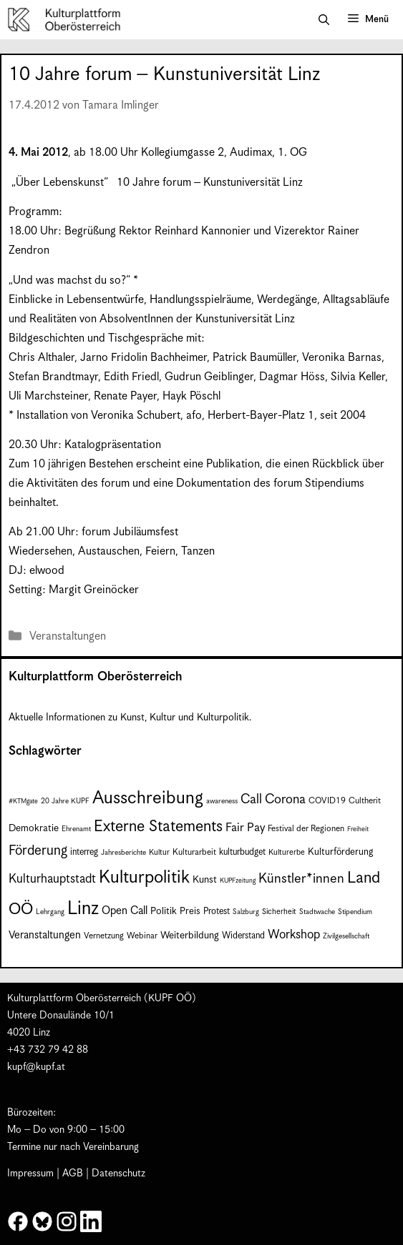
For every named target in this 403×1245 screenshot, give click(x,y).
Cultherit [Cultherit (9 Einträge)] (365, 800)
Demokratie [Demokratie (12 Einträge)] (34, 828)
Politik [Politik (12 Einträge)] (163, 911)
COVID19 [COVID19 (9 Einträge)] (327, 800)
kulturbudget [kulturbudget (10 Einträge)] (242, 852)
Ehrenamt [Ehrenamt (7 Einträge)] (76, 829)
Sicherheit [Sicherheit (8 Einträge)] (279, 912)
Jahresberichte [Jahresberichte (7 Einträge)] (123, 852)
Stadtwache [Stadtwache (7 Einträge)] (317, 912)
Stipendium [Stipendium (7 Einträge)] (355, 912)
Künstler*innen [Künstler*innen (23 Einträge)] (301, 878)
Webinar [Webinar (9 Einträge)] (142, 936)
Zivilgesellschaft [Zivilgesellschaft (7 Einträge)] (346, 936)
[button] (324, 20)
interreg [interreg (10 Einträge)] (84, 852)
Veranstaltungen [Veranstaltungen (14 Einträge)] (45, 935)
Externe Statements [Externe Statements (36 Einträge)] (158, 826)
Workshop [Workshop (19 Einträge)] (294, 935)
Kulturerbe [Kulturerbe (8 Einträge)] (286, 852)
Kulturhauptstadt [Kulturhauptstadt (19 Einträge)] (52, 879)
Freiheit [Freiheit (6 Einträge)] (358, 829)
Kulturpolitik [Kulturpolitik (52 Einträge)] (144, 878)
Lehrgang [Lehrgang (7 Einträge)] (50, 912)
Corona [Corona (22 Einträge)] (285, 799)
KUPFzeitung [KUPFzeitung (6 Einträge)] (238, 881)
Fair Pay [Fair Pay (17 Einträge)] (245, 828)
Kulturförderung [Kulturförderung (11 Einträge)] (340, 852)
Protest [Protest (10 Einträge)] (216, 911)
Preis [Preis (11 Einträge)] (190, 911)
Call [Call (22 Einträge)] (251, 799)
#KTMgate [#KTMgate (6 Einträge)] (23, 801)
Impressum (30, 1173)
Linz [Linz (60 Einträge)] (83, 908)
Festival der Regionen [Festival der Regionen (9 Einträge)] (306, 828)
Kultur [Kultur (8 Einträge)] (159, 852)
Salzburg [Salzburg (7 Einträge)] (246, 912)
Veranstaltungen (67, 636)
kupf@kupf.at (36, 1067)
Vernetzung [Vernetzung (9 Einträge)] (104, 936)
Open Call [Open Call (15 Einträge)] (124, 911)
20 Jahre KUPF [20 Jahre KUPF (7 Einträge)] (65, 801)
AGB (72, 1173)
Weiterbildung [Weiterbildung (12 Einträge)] (189, 935)
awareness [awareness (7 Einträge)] (222, 801)
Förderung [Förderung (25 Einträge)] (38, 850)
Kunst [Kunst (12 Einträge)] (205, 880)
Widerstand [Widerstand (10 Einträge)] (243, 936)
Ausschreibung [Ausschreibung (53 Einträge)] (147, 798)
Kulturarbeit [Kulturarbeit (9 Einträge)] (194, 852)
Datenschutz (118, 1173)
